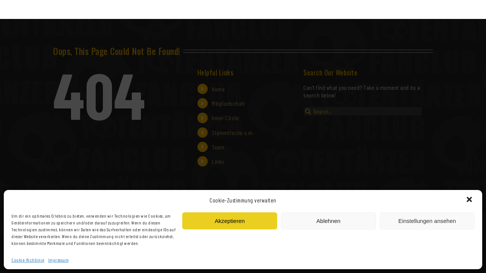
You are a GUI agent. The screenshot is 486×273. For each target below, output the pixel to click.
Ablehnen (328, 221)
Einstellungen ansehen (427, 221)
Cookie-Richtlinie (27, 259)
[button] (470, 200)
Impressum (58, 259)
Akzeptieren (230, 221)
